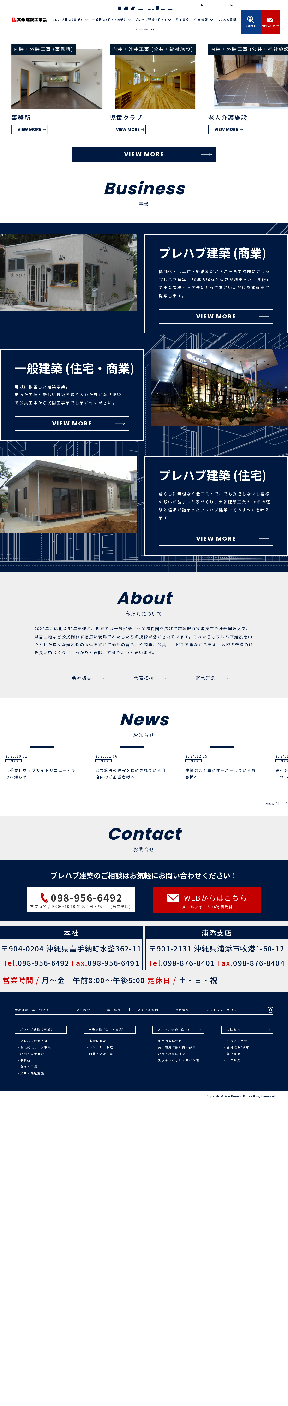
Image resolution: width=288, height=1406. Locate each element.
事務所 (25, 1365)
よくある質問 (227, 20)
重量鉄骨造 (97, 1346)
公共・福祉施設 (32, 1378)
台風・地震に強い (172, 1359)
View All (277, 1108)
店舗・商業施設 (32, 1359)
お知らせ (239, 5)
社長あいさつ (237, 1346)
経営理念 (234, 1359)
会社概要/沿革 (238, 1352)
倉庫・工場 (28, 1372)
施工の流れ (212, 5)
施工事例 (183, 20)
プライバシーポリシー (223, 1315)
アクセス (233, 1365)
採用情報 (251, 22)
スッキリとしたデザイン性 (178, 1365)
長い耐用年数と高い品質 (177, 1352)
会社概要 (83, 1315)
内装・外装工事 (101, 1359)
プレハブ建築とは (34, 1346)
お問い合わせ (270, 22)
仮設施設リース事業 (35, 1352)
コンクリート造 (101, 1352)
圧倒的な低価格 (170, 1346)
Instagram (267, 5)
